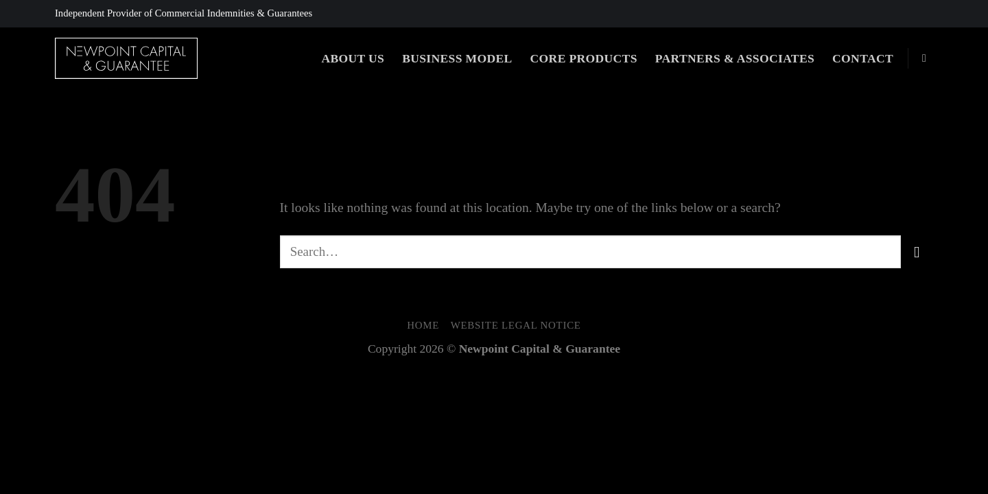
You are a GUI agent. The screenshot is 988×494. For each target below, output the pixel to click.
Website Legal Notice (516, 325)
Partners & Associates (734, 58)
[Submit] (917, 251)
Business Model (457, 58)
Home (423, 325)
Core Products (583, 58)
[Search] (927, 58)
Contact (862, 58)
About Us (352, 58)
